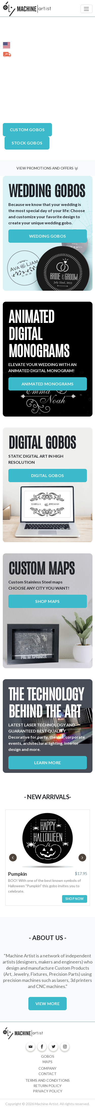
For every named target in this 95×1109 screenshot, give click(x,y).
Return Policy (47, 1085)
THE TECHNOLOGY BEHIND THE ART (46, 703)
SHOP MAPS (47, 601)
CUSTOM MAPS (41, 568)
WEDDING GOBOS (46, 191)
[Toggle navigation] (86, 9)
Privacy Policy (47, 1091)
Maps (47, 1061)
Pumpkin (17, 874)
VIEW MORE (47, 1003)
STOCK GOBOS (27, 142)
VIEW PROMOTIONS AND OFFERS (47, 168)
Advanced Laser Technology (36, 111)
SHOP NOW (74, 899)
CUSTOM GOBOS (27, 129)
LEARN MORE (47, 762)
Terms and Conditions (47, 1080)
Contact (47, 1073)
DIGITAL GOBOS (42, 442)
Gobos (47, 1056)
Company (47, 1068)
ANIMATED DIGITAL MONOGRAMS (38, 334)
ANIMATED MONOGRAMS (47, 383)
